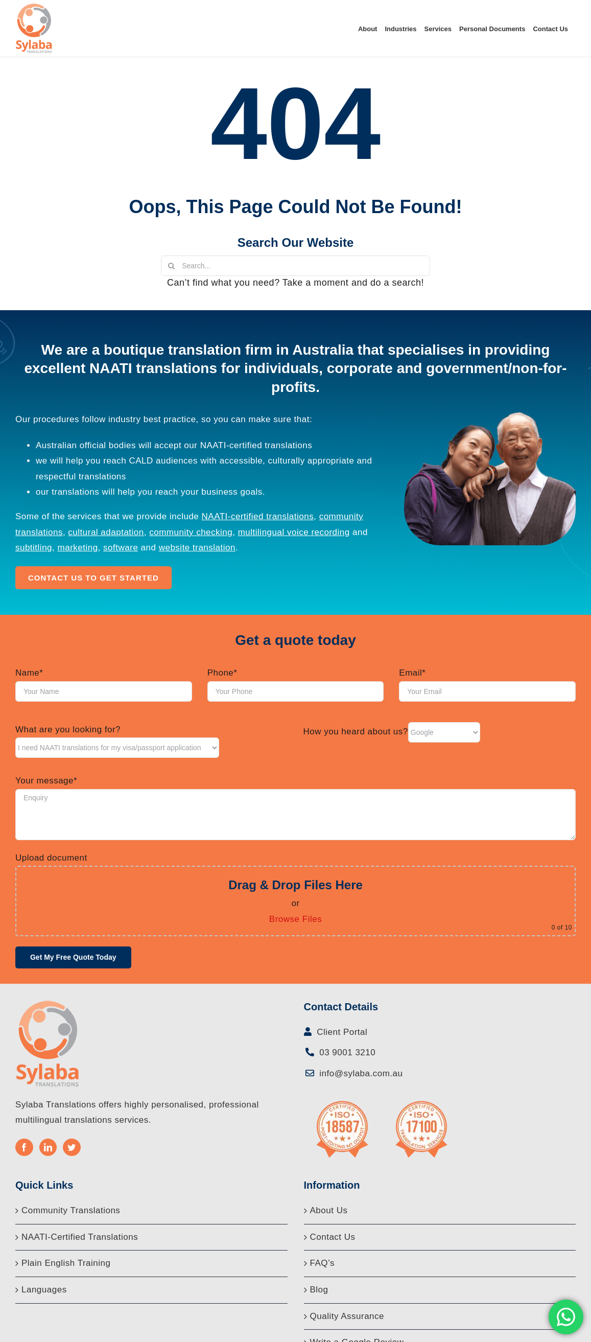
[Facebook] (24, 1147)
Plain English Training (65, 1263)
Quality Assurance (347, 1316)
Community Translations (70, 1210)
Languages (44, 1289)
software (120, 547)
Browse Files (295, 919)
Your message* (46, 780)
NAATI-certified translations (258, 516)
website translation (197, 547)
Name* (29, 673)
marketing (78, 547)
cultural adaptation (106, 532)
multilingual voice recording (294, 532)
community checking (190, 532)
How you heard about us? (355, 731)
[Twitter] (72, 1147)
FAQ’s (322, 1263)
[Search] (171, 266)
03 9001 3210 (346, 1052)
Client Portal (340, 1032)
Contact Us (333, 1237)
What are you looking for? (68, 729)
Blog (319, 1289)
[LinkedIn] (48, 1147)
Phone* (222, 673)
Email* (412, 673)
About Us (329, 1210)
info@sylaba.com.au (360, 1073)
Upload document (51, 858)
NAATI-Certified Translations (79, 1237)
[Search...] (295, 266)
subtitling (33, 547)
